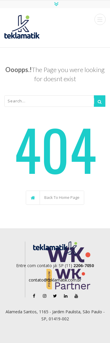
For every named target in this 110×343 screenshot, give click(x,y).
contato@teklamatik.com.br (55, 280)
